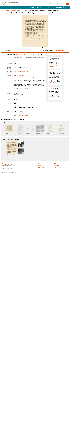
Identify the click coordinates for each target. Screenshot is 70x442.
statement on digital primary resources (53, 66)
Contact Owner (60, 50)
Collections (49, 7)
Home (39, 163)
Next (66, 128)
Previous (3, 128)
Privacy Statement (57, 167)
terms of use (52, 82)
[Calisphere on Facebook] (11, 168)
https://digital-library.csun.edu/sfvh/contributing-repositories (26, 88)
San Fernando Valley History (22, 10)
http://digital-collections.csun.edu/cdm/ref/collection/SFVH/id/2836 (27, 101)
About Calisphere (41, 165)
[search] (67, 4)
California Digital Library (12, 172)
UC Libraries (14, 171)
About (67, 7)
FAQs (55, 163)
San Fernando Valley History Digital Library (22, 115)
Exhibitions (59, 7)
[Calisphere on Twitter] (9, 168)
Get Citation (9, 50)
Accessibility (56, 169)
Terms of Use (56, 165)
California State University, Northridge (8, 10)
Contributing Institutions (35, 7)
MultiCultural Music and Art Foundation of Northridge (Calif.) (25, 114)
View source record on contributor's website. (28, 54)
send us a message (52, 97)
